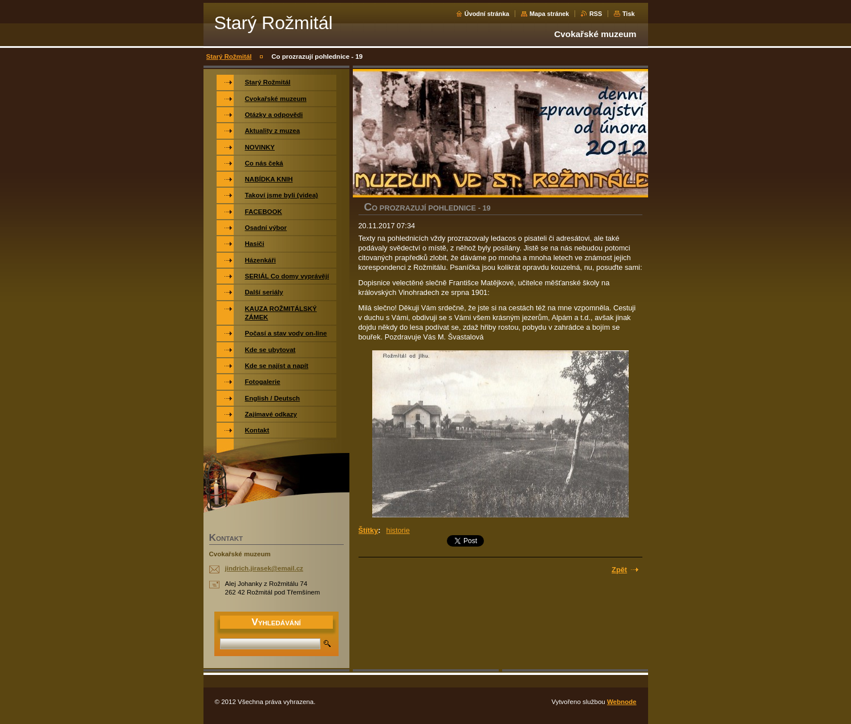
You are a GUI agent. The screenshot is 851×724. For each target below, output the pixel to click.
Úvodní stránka (487, 13)
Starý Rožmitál (229, 56)
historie (398, 530)
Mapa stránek (549, 13)
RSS (595, 13)
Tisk (628, 13)
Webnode (622, 701)
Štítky (368, 530)
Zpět (619, 569)
